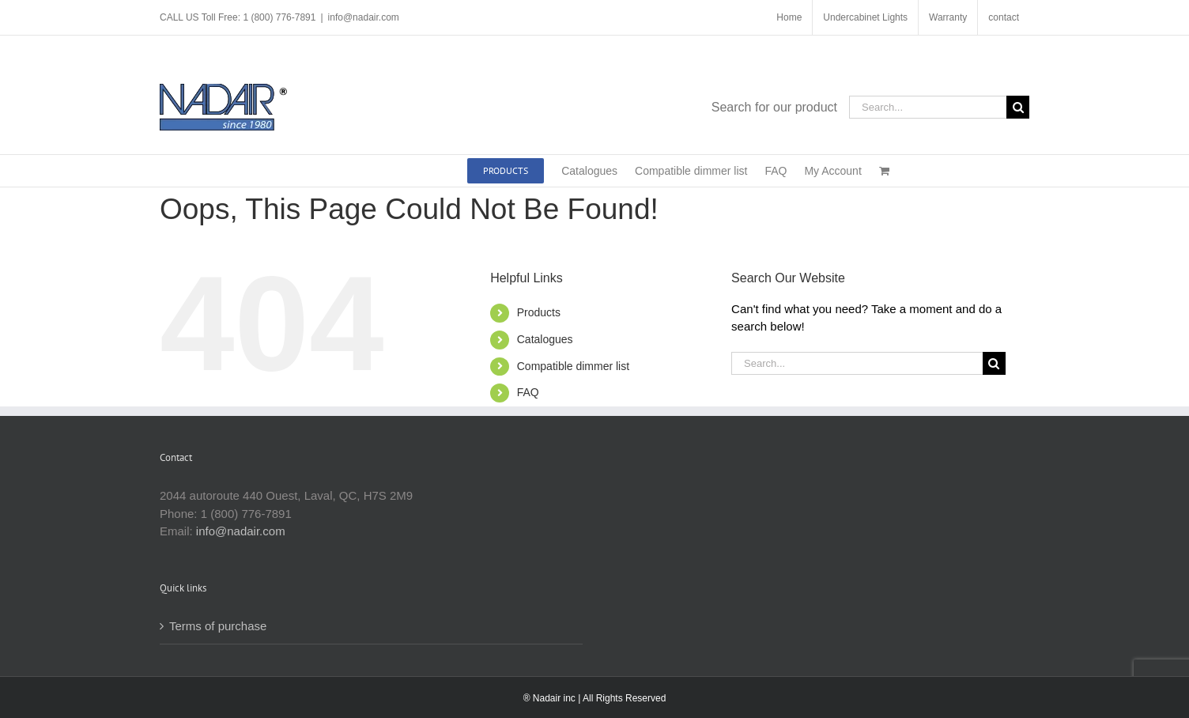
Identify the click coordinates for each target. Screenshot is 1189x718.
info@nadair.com (363, 17)
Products (539, 312)
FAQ (528, 392)
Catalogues (545, 339)
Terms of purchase (217, 626)
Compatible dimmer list (573, 366)
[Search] (1017, 107)
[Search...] (927, 107)
